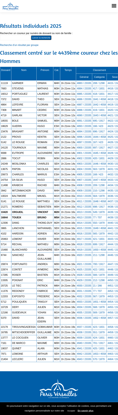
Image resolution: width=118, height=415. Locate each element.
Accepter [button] (71, 411)
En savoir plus (85, 410)
